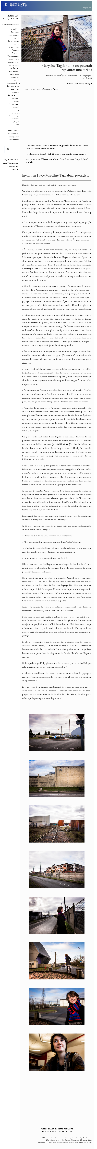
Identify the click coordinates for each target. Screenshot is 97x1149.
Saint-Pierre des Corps (47, 89)
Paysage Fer (66, 585)
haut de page (47, 1131)
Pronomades (41, 415)
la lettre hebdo (10, 163)
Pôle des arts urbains (50, 159)
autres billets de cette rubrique (57, 1128)
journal (53, 148)
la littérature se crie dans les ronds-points (66, 154)
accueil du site (65, 1131)
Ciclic (30, 162)
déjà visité (63, 444)
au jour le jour (10, 159)
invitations (30, 89)
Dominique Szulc (31, 268)
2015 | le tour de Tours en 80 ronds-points (13, 95)
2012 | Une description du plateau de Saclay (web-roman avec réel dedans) (13, 68)
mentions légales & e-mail (82, 1138)
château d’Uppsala (39, 322)
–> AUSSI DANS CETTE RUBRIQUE (78, 84)
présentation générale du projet (64, 145)
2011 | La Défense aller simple (13, 32)
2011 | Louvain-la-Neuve (13, 41)
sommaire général (10, 24)
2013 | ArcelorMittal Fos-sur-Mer (14, 83)
